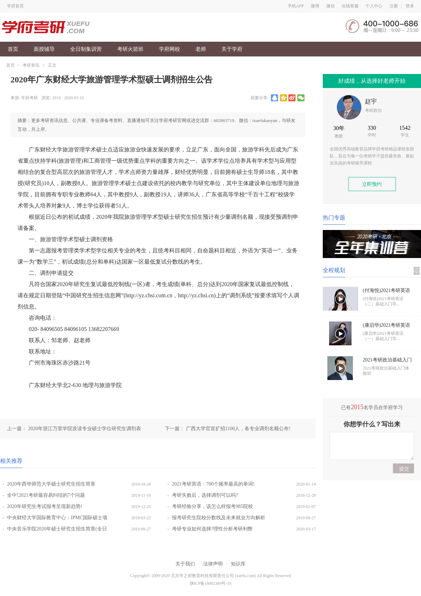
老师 (200, 49)
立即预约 (372, 184)
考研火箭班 (130, 49)
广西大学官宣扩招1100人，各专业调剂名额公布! (238, 428)
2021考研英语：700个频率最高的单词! (213, 484)
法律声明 (213, 564)
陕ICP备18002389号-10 (211, 583)
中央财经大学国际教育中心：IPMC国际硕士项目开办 (57, 519)
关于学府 (231, 49)
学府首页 (15, 6)
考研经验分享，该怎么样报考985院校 (212, 506)
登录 (410, 6)
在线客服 (350, 6)
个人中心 (374, 6)
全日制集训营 (86, 49)
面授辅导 (44, 49)
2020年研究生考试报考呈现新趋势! (44, 506)
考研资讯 (30, 65)
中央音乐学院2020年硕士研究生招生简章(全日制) (57, 530)
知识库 (238, 564)
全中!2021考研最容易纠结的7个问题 (46, 495)
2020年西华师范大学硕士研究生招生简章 (51, 484)
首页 (13, 49)
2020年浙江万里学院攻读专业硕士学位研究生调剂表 (84, 428)
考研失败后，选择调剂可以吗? (205, 495)
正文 (52, 65)
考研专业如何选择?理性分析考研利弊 (212, 528)
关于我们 (185, 564)
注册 (393, 6)
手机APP (296, 6)
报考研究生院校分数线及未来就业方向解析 (218, 517)
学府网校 (169, 49)
